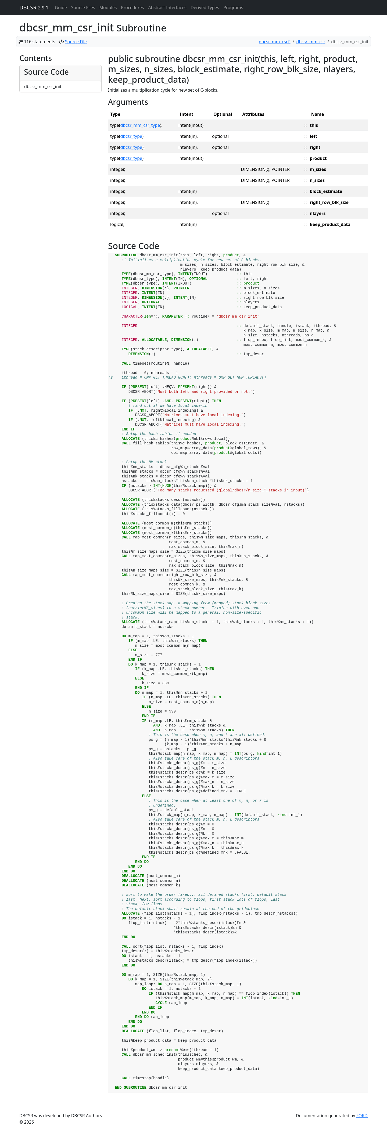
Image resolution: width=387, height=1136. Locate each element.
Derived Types (205, 7)
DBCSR (33, 7)
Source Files (83, 7)
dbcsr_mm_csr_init (43, 86)
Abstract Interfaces (167, 7)
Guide (61, 7)
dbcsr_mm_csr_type (140, 125)
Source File (76, 42)
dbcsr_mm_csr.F (275, 42)
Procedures (132, 7)
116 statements (39, 42)
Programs (233, 7)
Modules (108, 7)
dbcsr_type (131, 136)
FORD (362, 1116)
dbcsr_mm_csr (310, 42)
